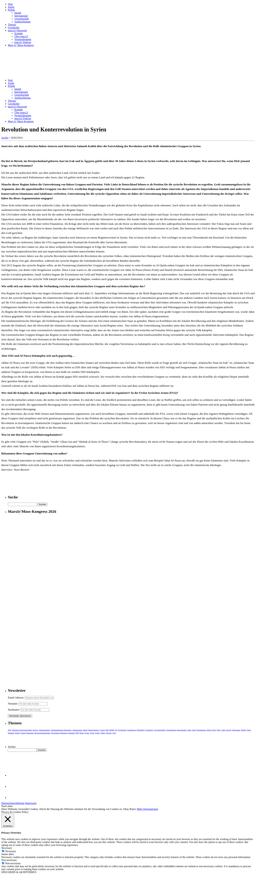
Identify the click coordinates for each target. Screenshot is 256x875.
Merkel (243, 730)
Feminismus (131, 730)
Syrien (86, 733)
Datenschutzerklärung (12, 803)
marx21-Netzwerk (17, 30)
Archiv (4, 137)
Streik (81, 733)
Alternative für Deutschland (22, 730)
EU (116, 730)
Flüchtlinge (140, 730)
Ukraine (109, 733)
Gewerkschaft (21, 18)
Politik (11, 9)
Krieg (214, 730)
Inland (17, 12)
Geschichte (13, 27)
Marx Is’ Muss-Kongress (21, 45)
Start (10, 4)
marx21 (229, 730)
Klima (209, 730)
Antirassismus (77, 730)
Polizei (17, 733)
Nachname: (14, 709)
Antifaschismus (22, 21)
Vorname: (13, 703)
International (21, 15)
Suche (11, 7)
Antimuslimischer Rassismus (61, 730)
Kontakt (18, 33)
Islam (189, 730)
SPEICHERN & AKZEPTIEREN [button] (18, 872)
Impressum (30, 803)
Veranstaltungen (22, 39)
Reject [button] (132, 809)
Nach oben (7, 806)
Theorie (12, 24)
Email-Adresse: (16, 697)
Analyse (35, 730)
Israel (194, 730)
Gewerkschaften (159, 730)
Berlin (85, 730)
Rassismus (30, 733)
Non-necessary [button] (9, 860)
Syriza (92, 733)
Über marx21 (21, 36)
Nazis (249, 730)
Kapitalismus (201, 730)
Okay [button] (126, 809)
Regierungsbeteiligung (42, 733)
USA (114, 733)
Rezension (64, 733)
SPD (77, 733)
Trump (97, 733)
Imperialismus (181, 730)
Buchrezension (93, 730)
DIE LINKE (110, 730)
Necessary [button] (6, 848)
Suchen (12, 746)
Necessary (10, 851)
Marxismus (236, 730)
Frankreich (149, 730)
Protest (23, 733)
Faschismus (122, 730)
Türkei (102, 733)
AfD (9, 730)
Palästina (11, 733)
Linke (223, 730)
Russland (71, 733)
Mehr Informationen (147, 809)
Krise (219, 730)
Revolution (55, 733)
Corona (102, 730)
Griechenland (171, 730)
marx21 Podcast (22, 42)
